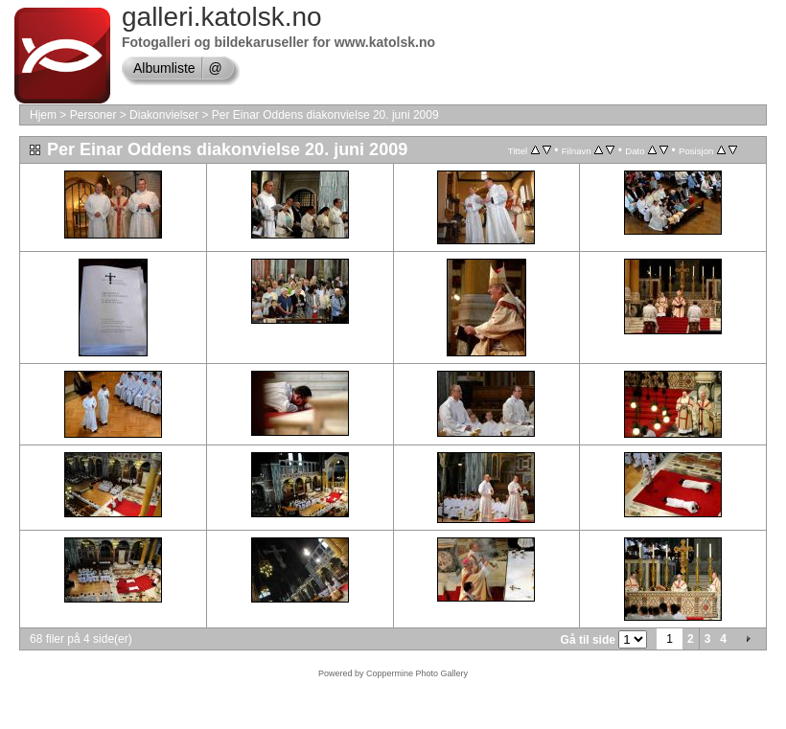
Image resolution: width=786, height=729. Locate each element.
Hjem (43, 115)
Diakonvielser (163, 115)
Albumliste (164, 68)
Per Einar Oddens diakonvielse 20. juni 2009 (325, 115)
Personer (93, 115)
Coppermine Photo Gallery (417, 673)
